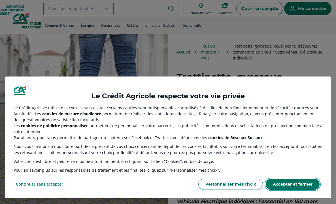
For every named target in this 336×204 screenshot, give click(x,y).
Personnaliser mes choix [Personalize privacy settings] (230, 184)
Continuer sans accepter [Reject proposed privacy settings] (39, 184)
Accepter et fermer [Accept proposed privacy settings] (292, 184)
